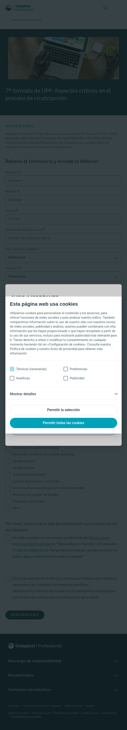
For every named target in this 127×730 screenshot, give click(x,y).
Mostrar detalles (23, 394)
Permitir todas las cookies (63, 423)
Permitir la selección (63, 410)
